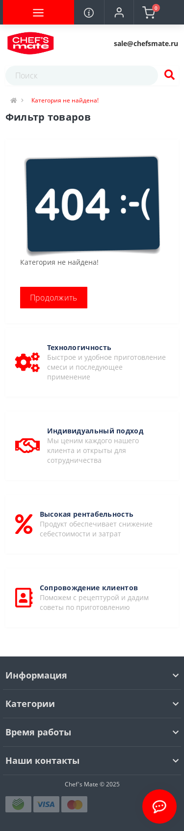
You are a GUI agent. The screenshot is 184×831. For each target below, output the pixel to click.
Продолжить (54, 297)
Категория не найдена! (65, 100)
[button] (119, 12)
